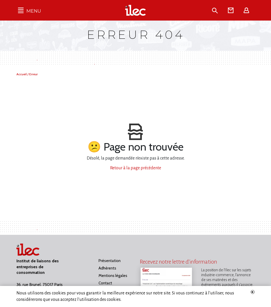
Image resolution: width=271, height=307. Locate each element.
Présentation (110, 260)
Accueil (21, 74)
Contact (105, 283)
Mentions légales (113, 275)
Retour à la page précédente (135, 168)
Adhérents (107, 268)
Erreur (33, 74)
